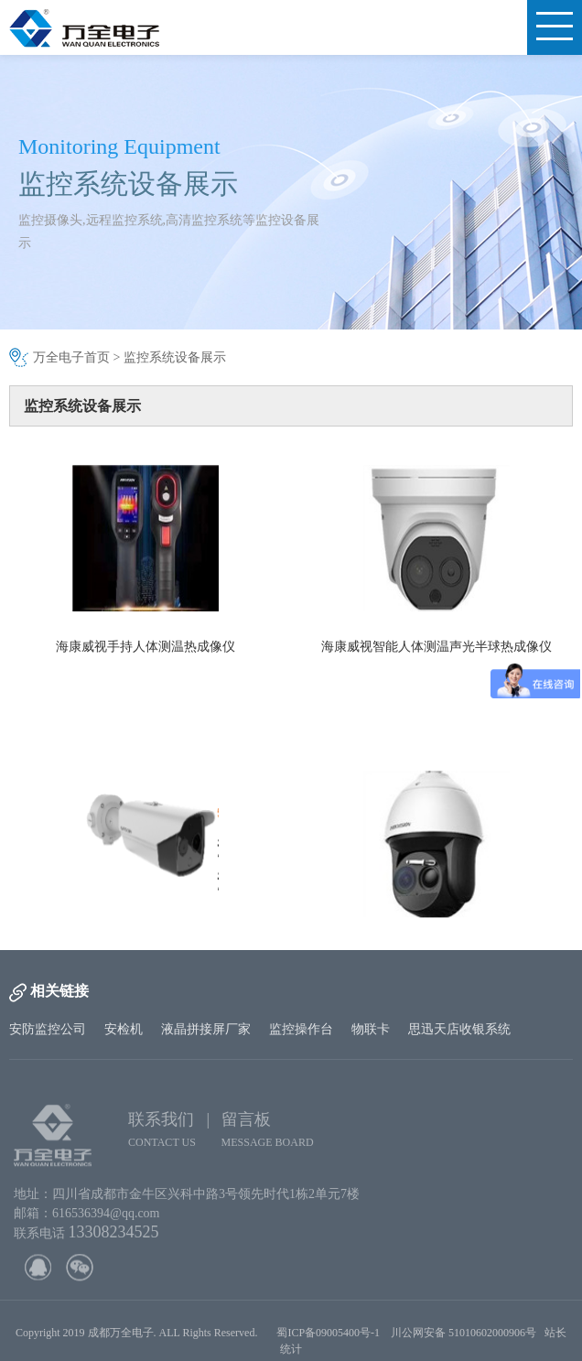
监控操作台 (301, 1029)
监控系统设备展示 (175, 357)
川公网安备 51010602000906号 (467, 1339)
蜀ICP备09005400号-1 (328, 1339)
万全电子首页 (71, 357)
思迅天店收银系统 (459, 1029)
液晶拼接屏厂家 (206, 1029)
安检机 (123, 1029)
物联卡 (370, 1029)
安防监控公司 (47, 1029)
